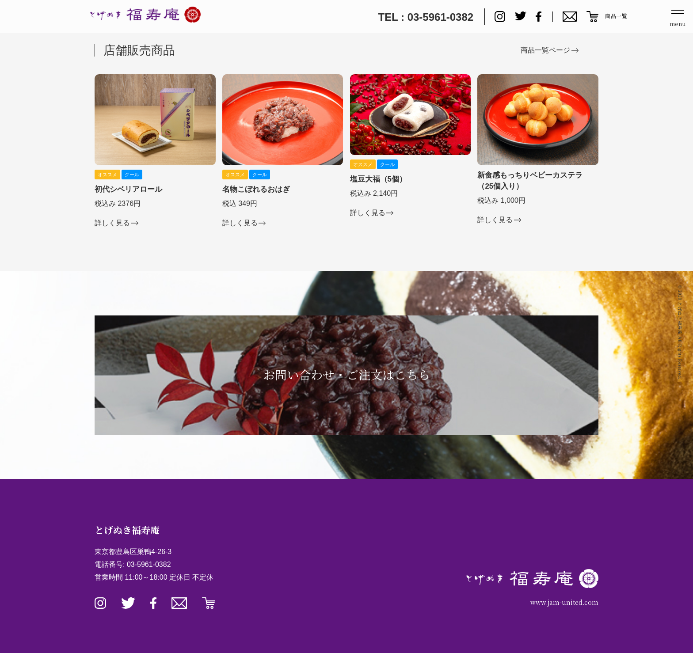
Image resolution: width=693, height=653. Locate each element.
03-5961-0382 (149, 564)
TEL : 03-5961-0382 (425, 17)
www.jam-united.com (564, 602)
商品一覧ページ (545, 50)
